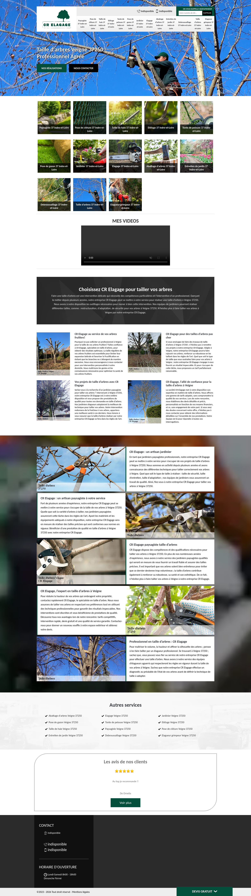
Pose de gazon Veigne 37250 (63, 722)
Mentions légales (81, 891)
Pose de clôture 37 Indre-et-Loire (93, 24)
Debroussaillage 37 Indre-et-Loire (184, 24)
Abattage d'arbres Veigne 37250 (65, 715)
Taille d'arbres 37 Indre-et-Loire (197, 24)
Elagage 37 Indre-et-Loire (149, 24)
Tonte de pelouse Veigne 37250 (121, 722)
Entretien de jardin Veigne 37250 (66, 735)
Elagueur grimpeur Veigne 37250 (179, 735)
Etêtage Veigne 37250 (173, 722)
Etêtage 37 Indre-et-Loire (111, 24)
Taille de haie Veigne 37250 (63, 728)
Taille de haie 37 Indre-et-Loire (102, 24)
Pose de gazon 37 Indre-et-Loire (130, 24)
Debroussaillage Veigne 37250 (120, 735)
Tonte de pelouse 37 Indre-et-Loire (121, 24)
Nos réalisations (51, 68)
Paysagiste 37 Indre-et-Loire (82, 24)
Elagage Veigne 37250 (116, 715)
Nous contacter (83, 68)
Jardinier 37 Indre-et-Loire (139, 24)
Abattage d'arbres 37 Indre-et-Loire (159, 24)
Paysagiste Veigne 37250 (117, 728)
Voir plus (125, 803)
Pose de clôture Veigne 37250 (177, 728)
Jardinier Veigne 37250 (173, 715)
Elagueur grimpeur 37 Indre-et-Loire (209, 24)
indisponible (145, 11)
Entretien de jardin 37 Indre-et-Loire (171, 24)
